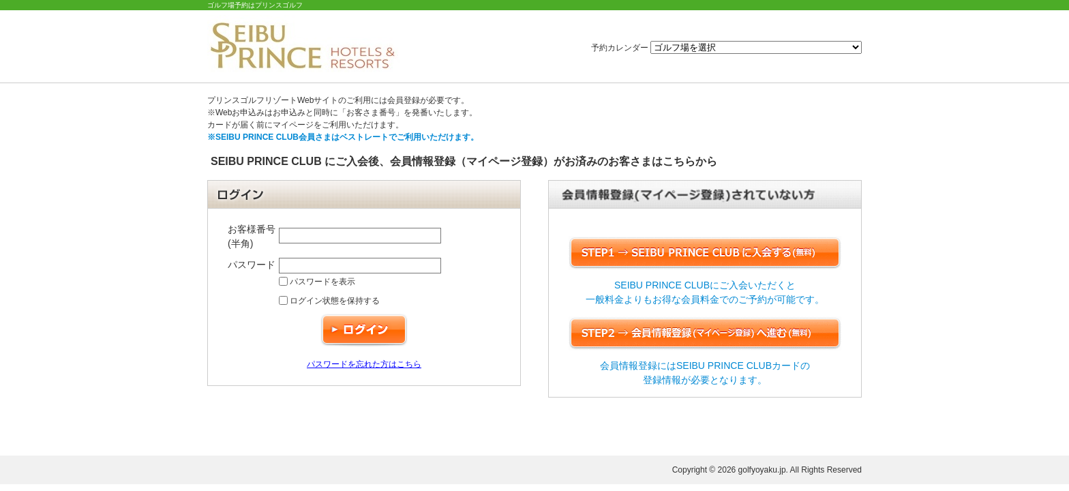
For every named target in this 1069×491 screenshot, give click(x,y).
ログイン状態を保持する (329, 301)
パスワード (251, 264)
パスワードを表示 (317, 281)
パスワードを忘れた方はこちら (364, 364)
